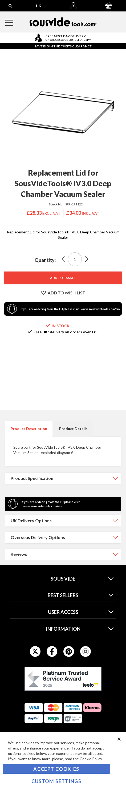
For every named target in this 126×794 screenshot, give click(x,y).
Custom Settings (56, 781)
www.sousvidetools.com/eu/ (100, 309)
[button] (73, 6)
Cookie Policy (91, 758)
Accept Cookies (56, 769)
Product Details (73, 428)
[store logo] (63, 22)
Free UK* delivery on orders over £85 (66, 332)
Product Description (29, 428)
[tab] (28, 429)
